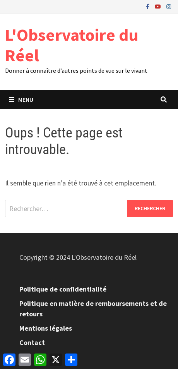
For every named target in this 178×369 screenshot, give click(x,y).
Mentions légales (45, 328)
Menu (21, 99)
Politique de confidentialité (62, 289)
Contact (32, 342)
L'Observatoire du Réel (71, 45)
